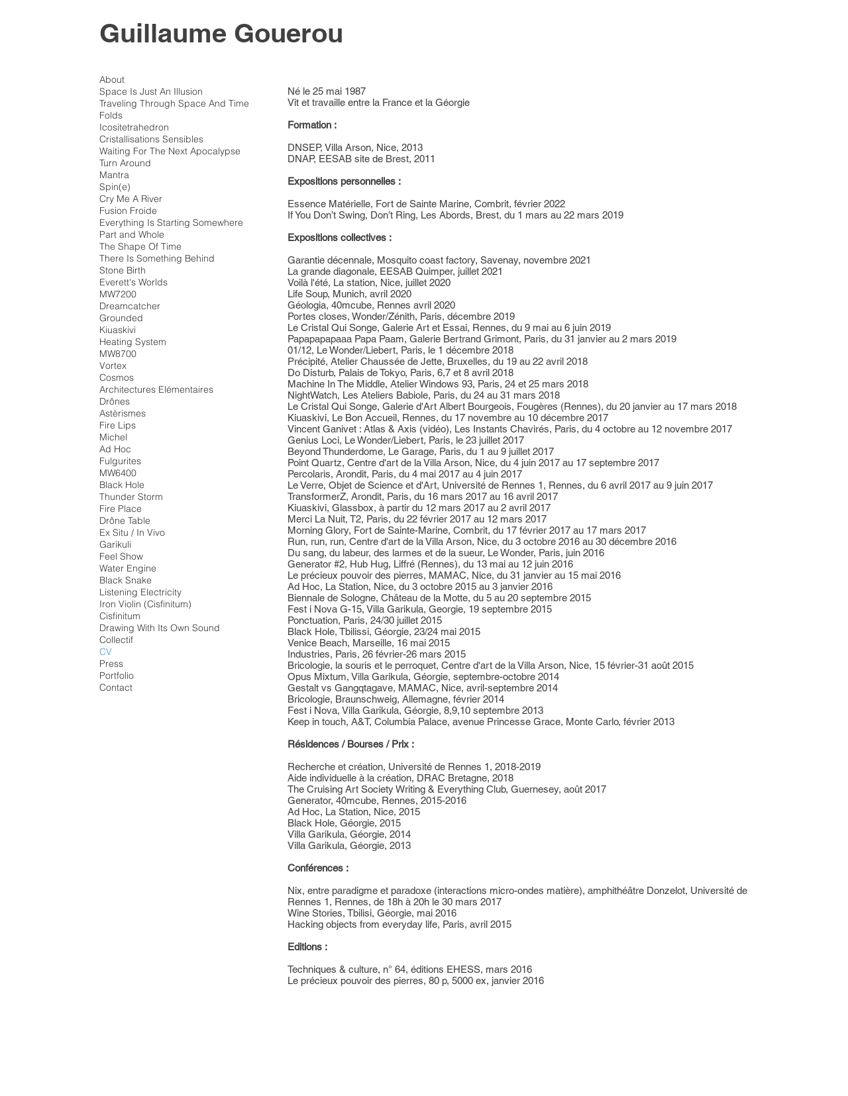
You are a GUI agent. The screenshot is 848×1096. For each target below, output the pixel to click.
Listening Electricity (140, 592)
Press (111, 664)
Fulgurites (120, 461)
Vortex (113, 366)
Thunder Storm (131, 497)
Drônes (114, 401)
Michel (113, 437)
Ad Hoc (115, 449)
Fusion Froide (128, 211)
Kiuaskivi (117, 330)
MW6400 (117, 473)
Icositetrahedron (134, 127)
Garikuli (115, 544)
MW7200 (117, 294)
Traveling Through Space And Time (174, 103)
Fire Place (120, 509)
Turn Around (125, 163)
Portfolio (116, 675)
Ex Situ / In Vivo (132, 532)
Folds (111, 115)
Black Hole (121, 485)
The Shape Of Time (140, 246)
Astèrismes (122, 413)
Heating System (132, 342)
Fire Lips (117, 425)
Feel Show (121, 556)
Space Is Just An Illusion (151, 91)
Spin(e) (115, 187)
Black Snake (125, 580)
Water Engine (127, 568)
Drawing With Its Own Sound (159, 628)
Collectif (116, 640)
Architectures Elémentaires (156, 389)
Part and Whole (131, 234)
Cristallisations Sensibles (151, 139)
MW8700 (117, 354)
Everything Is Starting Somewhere (171, 222)
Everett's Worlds (133, 282)
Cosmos (116, 377)
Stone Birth (122, 270)
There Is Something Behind (157, 258)
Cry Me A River (130, 199)
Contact (115, 687)
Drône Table (124, 520)
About (112, 79)
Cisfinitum (119, 616)
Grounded (121, 318)
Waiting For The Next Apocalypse (169, 151)
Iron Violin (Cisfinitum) (145, 604)
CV (105, 652)
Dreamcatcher (129, 306)
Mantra (114, 175)
